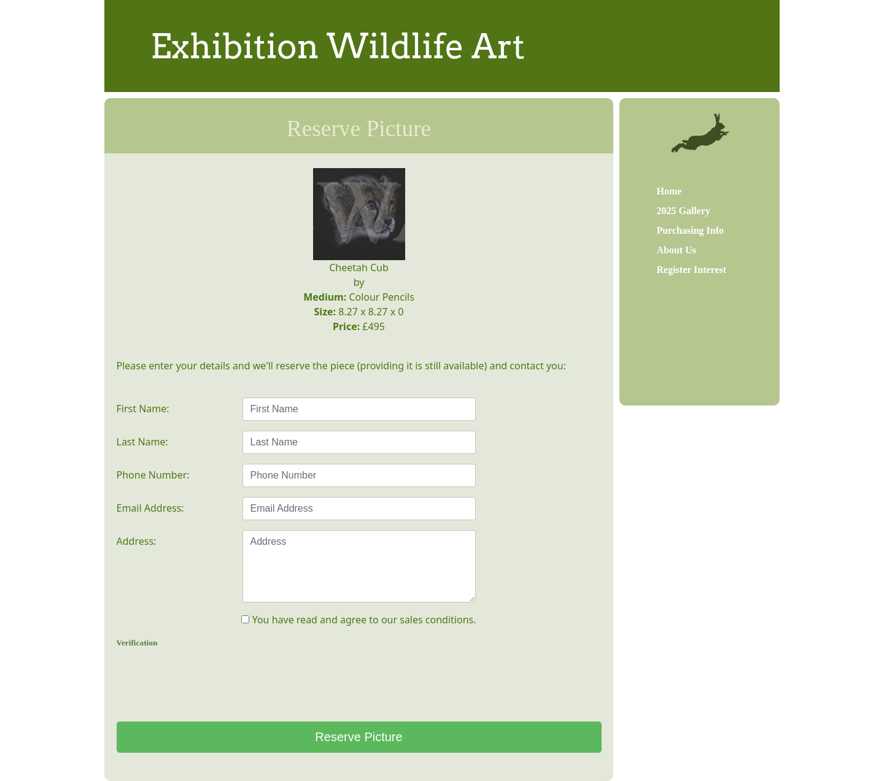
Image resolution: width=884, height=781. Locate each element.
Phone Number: (153, 475)
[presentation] (359, 683)
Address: (137, 541)
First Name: (143, 408)
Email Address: (150, 508)
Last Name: (142, 441)
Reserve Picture (358, 737)
